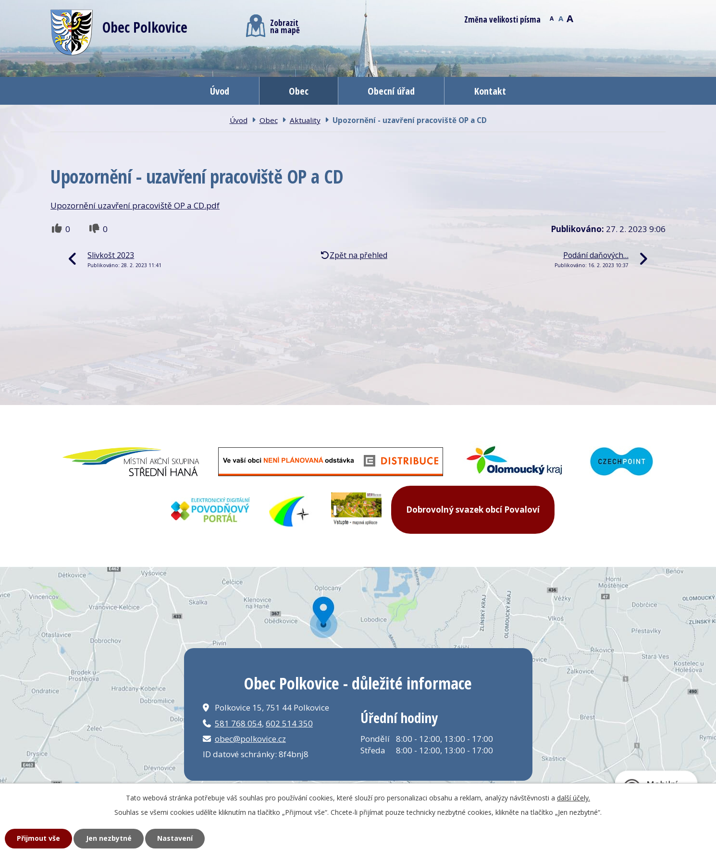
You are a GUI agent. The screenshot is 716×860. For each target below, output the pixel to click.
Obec (299, 91)
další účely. (573, 797)
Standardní (560, 18)
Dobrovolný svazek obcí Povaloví (473, 509)
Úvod (219, 91)
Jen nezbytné (109, 838)
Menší (551, 18)
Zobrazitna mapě (273, 25)
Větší (569, 18)
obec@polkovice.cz (250, 738)
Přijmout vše (38, 838)
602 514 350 (289, 723)
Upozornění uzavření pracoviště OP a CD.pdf (135, 205)
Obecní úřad (391, 91)
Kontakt (490, 91)
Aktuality (305, 120)
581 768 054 (238, 723)
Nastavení (175, 838)
